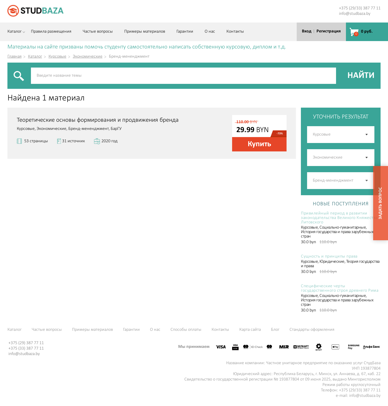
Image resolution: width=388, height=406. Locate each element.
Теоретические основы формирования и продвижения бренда (98, 120)
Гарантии (184, 31)
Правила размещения (51, 31)
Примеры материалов (144, 31)
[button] (367, 180)
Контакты (235, 31)
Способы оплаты (185, 330)
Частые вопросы (98, 31)
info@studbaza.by (354, 13)
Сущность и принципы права (329, 256)
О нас (210, 31)
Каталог (14, 31)
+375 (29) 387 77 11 (26, 343)
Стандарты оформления (312, 330)
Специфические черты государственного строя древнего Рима (339, 288)
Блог (275, 330)
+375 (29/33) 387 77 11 (360, 8)
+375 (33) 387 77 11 (26, 348)
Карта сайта (250, 330)
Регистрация (328, 31)
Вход (306, 31)
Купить (259, 144)
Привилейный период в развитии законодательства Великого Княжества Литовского (339, 218)
